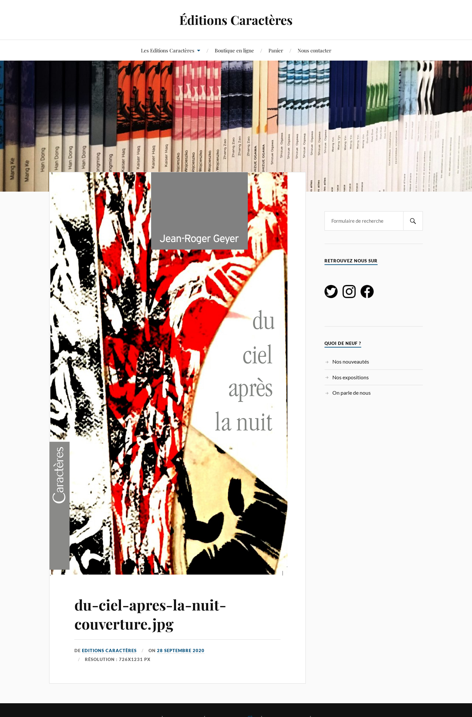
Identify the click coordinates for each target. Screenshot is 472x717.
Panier (275, 50)
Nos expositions (350, 377)
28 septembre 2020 (181, 650)
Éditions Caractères (236, 19)
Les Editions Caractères (167, 50)
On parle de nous (351, 392)
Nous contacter (314, 50)
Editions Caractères (109, 650)
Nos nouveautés (350, 361)
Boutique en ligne (234, 50)
